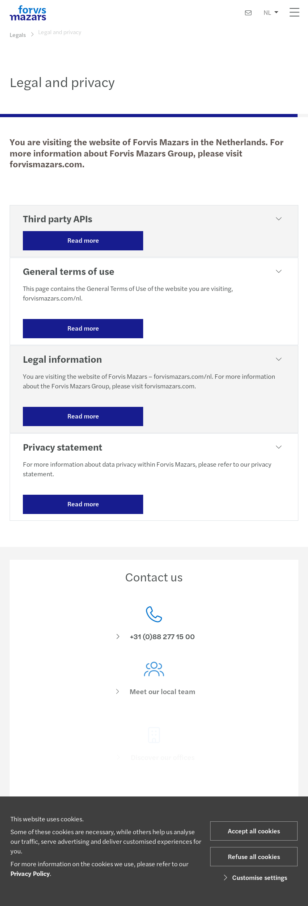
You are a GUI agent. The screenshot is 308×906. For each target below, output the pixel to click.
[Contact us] (248, 12)
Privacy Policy (30, 873)
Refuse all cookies (254, 856)
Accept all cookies (254, 830)
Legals (18, 34)
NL (267, 12)
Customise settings (254, 877)
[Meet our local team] (154, 687)
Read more (83, 240)
